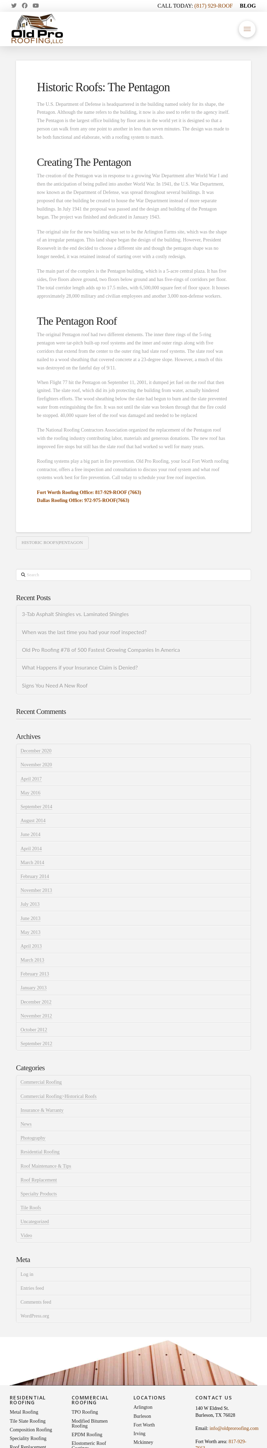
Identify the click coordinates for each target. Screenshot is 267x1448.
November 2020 (36, 764)
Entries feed (32, 1288)
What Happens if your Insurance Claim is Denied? (80, 667)
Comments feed (36, 1302)
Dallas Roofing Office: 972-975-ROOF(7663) (83, 500)
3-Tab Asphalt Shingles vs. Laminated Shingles (75, 614)
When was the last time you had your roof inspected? (84, 632)
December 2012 (36, 1002)
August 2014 (33, 820)
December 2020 (36, 750)
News (26, 1124)
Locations (150, 1397)
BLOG (248, 6)
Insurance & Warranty (42, 1110)
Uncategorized (35, 1221)
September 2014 (36, 806)
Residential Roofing (40, 1152)
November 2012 (36, 1016)
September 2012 (36, 1043)
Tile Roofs (31, 1207)
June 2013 (30, 918)
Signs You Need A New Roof (55, 685)
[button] (247, 29)
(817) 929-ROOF (213, 6)
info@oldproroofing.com (234, 1428)
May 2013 (30, 932)
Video (26, 1235)
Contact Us (213, 1397)
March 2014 (32, 862)
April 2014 (31, 848)
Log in (27, 1274)
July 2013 (30, 904)
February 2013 (35, 974)
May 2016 (30, 792)
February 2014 (35, 876)
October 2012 (34, 1029)
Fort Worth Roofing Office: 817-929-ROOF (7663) (89, 492)
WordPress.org (35, 1316)
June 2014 (30, 834)
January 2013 (34, 987)
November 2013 (36, 890)
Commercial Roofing (41, 1082)
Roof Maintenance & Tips (46, 1166)
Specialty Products (39, 1193)
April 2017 (31, 779)
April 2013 (31, 946)
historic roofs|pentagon (52, 542)
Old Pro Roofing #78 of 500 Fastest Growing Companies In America (101, 650)
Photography (33, 1138)
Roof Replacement (39, 1180)
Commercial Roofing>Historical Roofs (59, 1096)
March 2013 (32, 960)
